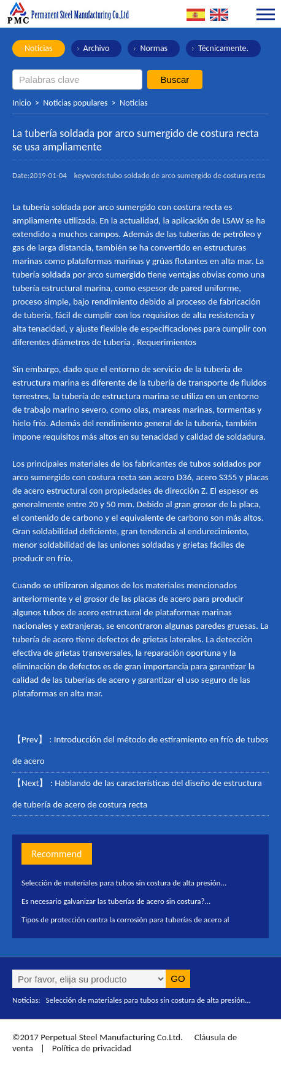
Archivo (96, 48)
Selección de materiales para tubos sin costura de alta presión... (123, 882)
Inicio (21, 103)
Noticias (39, 48)
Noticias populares (75, 103)
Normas (153, 48)
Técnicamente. (223, 48)
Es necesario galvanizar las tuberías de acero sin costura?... (115, 901)
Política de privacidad (91, 1048)
